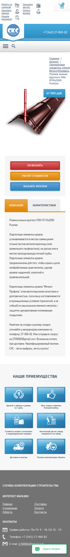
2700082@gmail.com (31, 544)
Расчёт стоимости (35, 176)
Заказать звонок (6, 12)
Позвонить (35, 165)
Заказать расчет (28, 6)
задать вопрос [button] (51, 548)
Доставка (40, 504)
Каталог (54, 61)
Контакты (40, 512)
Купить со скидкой (6, 6)
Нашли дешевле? (6, 17)
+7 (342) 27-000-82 (55, 32)
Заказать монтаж (35, 186)
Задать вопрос (26, 12)
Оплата (39, 508)
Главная (54, 58)
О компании (10, 508)
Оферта (7, 512)
